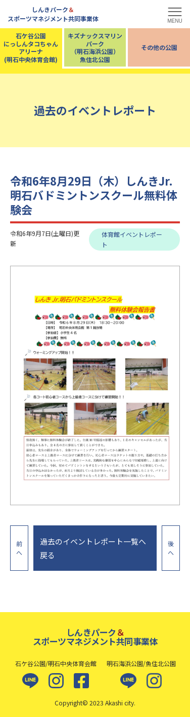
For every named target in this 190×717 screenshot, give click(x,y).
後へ (171, 548)
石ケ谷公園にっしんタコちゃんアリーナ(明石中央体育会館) (31, 47)
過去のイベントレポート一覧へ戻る (93, 548)
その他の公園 (159, 47)
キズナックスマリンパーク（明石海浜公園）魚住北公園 (95, 47)
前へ (19, 548)
